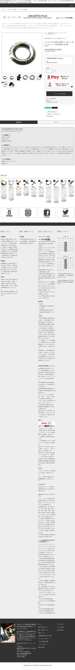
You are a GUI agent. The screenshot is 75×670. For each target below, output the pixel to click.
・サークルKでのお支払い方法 (46, 608)
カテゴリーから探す (11, 9)
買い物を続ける (48, 116)
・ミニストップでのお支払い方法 (46, 612)
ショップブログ (42, 644)
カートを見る (60, 627)
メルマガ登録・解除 (43, 641)
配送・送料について (43, 630)
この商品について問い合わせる (52, 114)
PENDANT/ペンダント (61, 38)
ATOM (43, 647)
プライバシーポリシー (43, 638)
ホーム (3, 9)
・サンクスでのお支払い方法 (45, 610)
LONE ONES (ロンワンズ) (52, 32)
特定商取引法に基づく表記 (52, 102)
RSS (39, 647)
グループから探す (22, 9)
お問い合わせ (60, 630)
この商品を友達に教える (50, 111)
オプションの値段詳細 (51, 98)
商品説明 (18, 122)
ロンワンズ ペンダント (63, 32)
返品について (49, 100)
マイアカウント (61, 624)
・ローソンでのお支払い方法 (45, 598)
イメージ (56, 122)
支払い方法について (43, 627)
